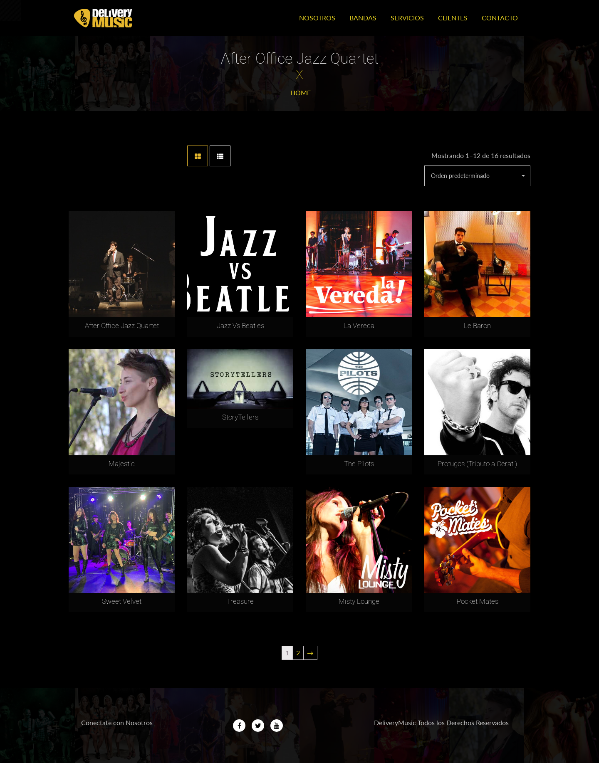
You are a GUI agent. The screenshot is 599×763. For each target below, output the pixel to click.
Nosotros (317, 18)
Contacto (500, 18)
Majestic (122, 463)
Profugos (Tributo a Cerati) (477, 463)
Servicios (407, 18)
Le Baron (477, 325)
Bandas (362, 18)
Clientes (453, 18)
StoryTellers (240, 417)
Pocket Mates (477, 601)
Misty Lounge (359, 601)
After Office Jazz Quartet (122, 325)
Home (300, 92)
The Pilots (359, 463)
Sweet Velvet (121, 601)
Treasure (240, 601)
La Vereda (359, 325)
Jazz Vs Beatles (240, 325)
